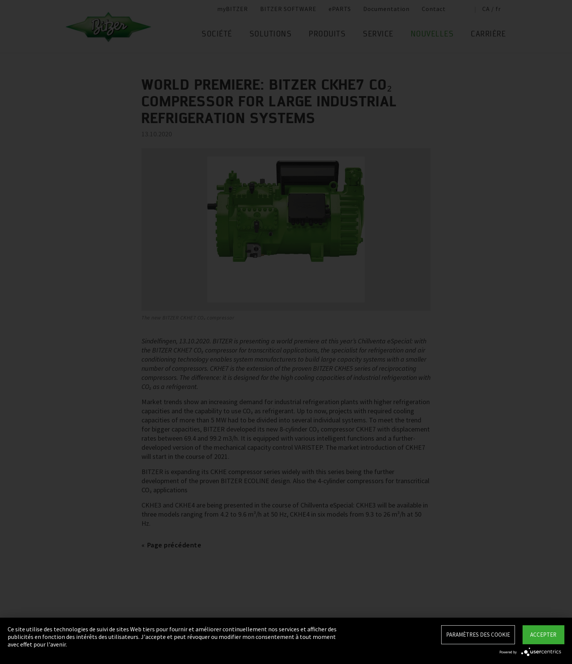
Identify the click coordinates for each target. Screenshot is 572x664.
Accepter (543, 634)
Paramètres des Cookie (478, 634)
